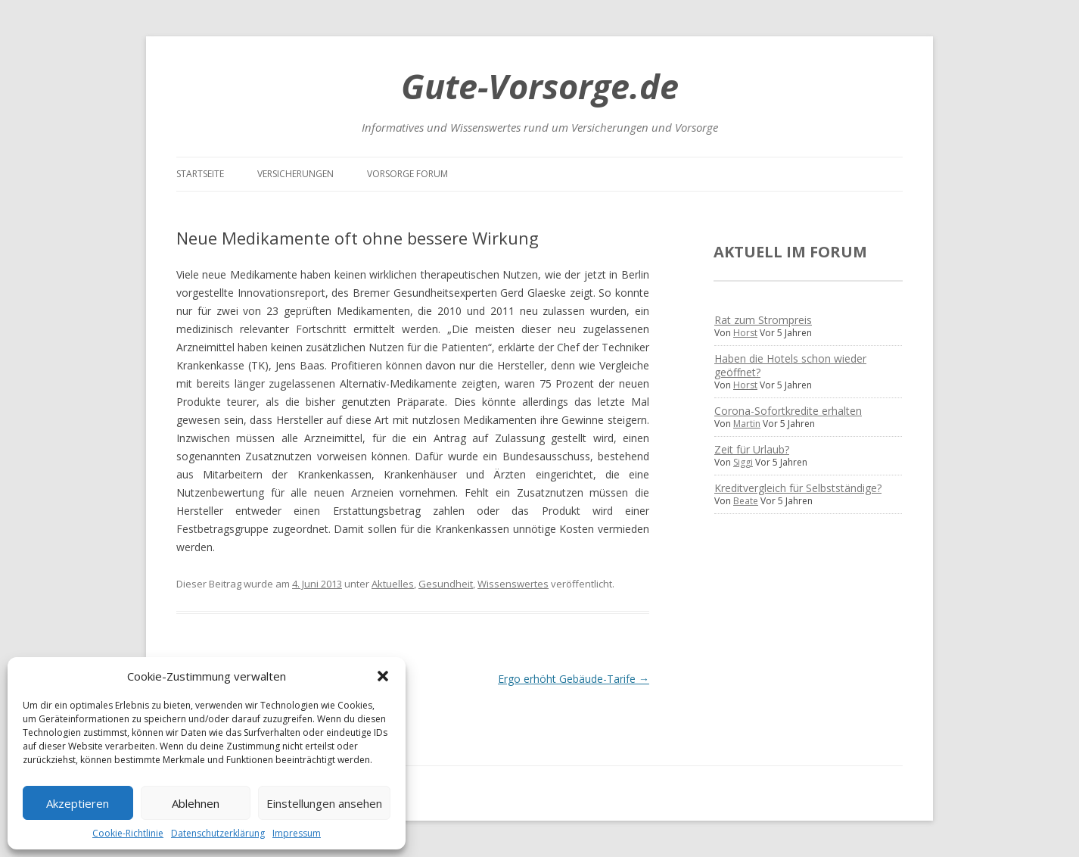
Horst (745, 332)
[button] (382, 676)
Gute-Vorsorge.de (540, 86)
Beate (745, 500)
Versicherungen (295, 173)
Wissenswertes (513, 584)
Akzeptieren (77, 803)
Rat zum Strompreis (763, 320)
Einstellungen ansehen (324, 803)
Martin (746, 423)
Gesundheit (445, 584)
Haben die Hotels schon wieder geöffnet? (790, 365)
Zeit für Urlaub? (751, 449)
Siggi (743, 462)
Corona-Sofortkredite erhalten (788, 411)
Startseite (200, 173)
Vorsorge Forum (407, 173)
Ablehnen (195, 803)
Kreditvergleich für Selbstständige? (798, 488)
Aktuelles (393, 584)
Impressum (296, 833)
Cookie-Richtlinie (127, 833)
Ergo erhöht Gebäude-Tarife (573, 679)
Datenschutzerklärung (218, 833)
